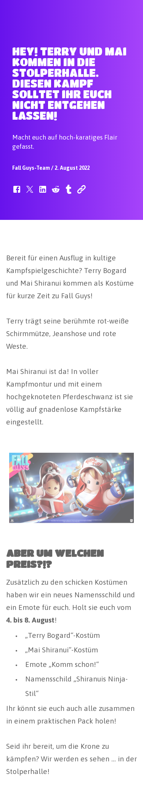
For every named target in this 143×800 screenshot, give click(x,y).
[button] (16, 193)
